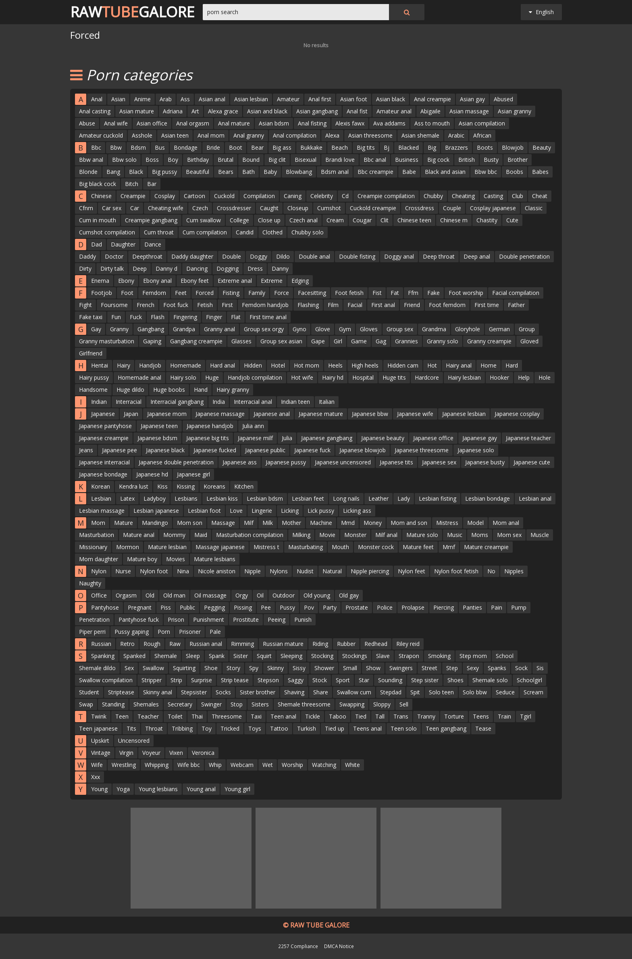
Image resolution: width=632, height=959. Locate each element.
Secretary (180, 704)
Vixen (176, 752)
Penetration (94, 619)
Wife (97, 765)
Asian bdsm (274, 123)
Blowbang (299, 172)
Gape (318, 341)
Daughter (123, 244)
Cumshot (329, 208)
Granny (119, 329)
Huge (212, 377)
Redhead (375, 644)
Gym (345, 329)
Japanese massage (220, 414)
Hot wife (302, 377)
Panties (472, 607)
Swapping (351, 704)
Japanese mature (321, 414)
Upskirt (100, 740)
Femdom (154, 293)
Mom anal (506, 523)
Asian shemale (420, 135)
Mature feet (418, 547)
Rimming (242, 644)
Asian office (152, 123)
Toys (254, 728)
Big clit (277, 159)
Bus (160, 147)
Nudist (305, 571)
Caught (269, 208)
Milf (249, 523)
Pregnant (140, 607)
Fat (395, 293)
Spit (415, 692)
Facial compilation (515, 293)
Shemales (146, 704)
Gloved (529, 341)
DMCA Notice (339, 946)
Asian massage (469, 111)
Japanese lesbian (464, 414)
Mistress (447, 523)
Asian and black (267, 111)
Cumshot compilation (107, 232)
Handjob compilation (255, 377)
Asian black (390, 99)
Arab (166, 99)
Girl (338, 341)
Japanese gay (479, 438)
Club (517, 196)
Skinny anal (157, 692)
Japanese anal (272, 414)
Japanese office (433, 438)
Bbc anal (375, 159)
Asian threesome (370, 135)
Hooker (499, 377)
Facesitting (312, 293)
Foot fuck (175, 305)
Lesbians (186, 498)
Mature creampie (486, 547)
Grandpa (184, 329)
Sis (540, 668)
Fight (85, 305)
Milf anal (386, 535)
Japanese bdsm (157, 438)
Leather (378, 498)
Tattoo (279, 728)
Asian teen (175, 135)
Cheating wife (165, 208)
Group (527, 329)
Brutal (225, 159)
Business (406, 159)
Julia (287, 438)
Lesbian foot (204, 510)
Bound (251, 159)
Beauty (541, 147)
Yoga (123, 789)
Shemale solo (490, 680)
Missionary (93, 547)
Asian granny (514, 111)
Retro (127, 644)
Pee (266, 607)
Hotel (278, 365)
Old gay (349, 595)
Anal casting (94, 111)
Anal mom (211, 135)
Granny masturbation (106, 341)
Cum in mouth (97, 220)
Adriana (173, 111)
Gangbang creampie (196, 341)
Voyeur (151, 752)
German (499, 329)
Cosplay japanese (493, 208)
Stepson (268, 680)
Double (231, 256)
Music (454, 535)
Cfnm (86, 208)
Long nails (346, 498)
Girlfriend (90, 353)
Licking (290, 510)
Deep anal (477, 256)
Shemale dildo (97, 668)
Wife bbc (188, 765)
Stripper (151, 680)
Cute (512, 220)
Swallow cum (354, 692)
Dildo (283, 256)
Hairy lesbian (464, 377)
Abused (503, 99)
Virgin (126, 752)
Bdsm (138, 147)
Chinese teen (414, 220)
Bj (386, 147)
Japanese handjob (210, 426)
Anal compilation (294, 135)
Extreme (272, 280)
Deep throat (439, 256)
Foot (127, 293)
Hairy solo (183, 377)
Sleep (193, 656)
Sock (521, 668)
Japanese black (165, 450)
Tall (380, 716)
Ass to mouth (432, 123)
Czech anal (303, 220)
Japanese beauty (382, 438)
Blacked (408, 147)
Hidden (253, 365)
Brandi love (340, 159)
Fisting (230, 293)
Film (333, 305)
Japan (131, 414)
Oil (260, 595)
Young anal (201, 789)
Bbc (96, 147)
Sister (240, 656)
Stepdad (390, 692)
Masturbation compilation (249, 535)
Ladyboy (154, 498)
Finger (214, 317)
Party (330, 607)
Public (187, 607)
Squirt (264, 656)
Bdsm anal (335, 172)
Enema (100, 280)
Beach (339, 147)
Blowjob (513, 147)
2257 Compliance (298, 946)
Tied (360, 716)
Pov (309, 607)
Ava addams (389, 123)
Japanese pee (119, 450)
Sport (343, 680)
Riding (320, 644)
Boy (173, 159)
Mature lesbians (214, 559)
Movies (175, 559)
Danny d (166, 268)
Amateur (288, 99)
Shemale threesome (304, 704)
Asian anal (212, 99)
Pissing (243, 607)
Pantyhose (105, 607)
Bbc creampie (375, 172)
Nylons (279, 571)
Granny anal (219, 329)
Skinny (275, 668)
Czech (200, 208)
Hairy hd (332, 377)
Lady (403, 498)
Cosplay (164, 196)
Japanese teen (159, 426)
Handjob (150, 365)
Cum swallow (203, 220)
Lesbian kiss (222, 498)
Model (475, 523)
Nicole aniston (216, 571)
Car (134, 208)
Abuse (87, 123)
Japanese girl (193, 474)
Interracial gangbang (177, 401)
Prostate (356, 607)
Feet (181, 293)
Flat (236, 317)
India (218, 401)
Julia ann (253, 426)
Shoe (211, 668)
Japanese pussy (286, 462)
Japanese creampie (104, 438)
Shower (324, 668)
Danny (280, 268)
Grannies (406, 341)
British (466, 159)
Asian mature (136, 111)
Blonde (88, 172)
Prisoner (190, 631)
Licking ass (357, 510)
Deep (140, 268)
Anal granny (248, 135)
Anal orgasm (192, 123)
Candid (245, 232)
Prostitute (246, 619)
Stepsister (194, 692)
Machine (321, 523)
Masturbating (305, 547)
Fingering (185, 317)
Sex (129, 668)
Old (150, 595)
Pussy (287, 607)
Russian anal (205, 644)
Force (281, 293)
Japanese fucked (214, 450)
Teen (122, 716)
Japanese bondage (103, 474)
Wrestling (124, 765)
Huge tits (394, 377)
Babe (409, 172)
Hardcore (427, 377)
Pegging (214, 607)
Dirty (85, 268)
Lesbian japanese (156, 510)
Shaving (294, 692)
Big (432, 147)
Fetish (205, 305)
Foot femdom (447, 305)
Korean (100, 486)
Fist (377, 293)
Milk (267, 523)
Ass (185, 99)
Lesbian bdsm (265, 498)
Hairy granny (232, 389)
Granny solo (442, 341)
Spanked (134, 656)
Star (364, 680)
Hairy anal (459, 365)
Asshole (142, 135)
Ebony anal (157, 280)
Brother (517, 159)
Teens (481, 716)
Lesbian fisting (437, 498)
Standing (113, 704)
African (482, 135)
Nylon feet (411, 571)
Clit (384, 220)
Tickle (312, 716)
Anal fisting (312, 123)
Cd (345, 196)
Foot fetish (349, 293)
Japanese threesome (422, 450)
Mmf (449, 547)
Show (373, 668)
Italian (327, 401)
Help (524, 377)
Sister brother (257, 692)
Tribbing (182, 728)
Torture (454, 716)
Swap (86, 704)
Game (359, 341)
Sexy (473, 668)
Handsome (93, 389)
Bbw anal (91, 159)
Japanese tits (396, 462)
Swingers (401, 668)
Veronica (203, 752)
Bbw (116, 147)
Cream (335, 220)
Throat (154, 728)
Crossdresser (234, 208)
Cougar (362, 220)
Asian (118, 99)
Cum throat (159, 232)
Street (429, 668)
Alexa (332, 135)
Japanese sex (439, 462)
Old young (317, 595)
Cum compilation (205, 232)
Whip (215, 765)
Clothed (272, 232)
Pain (496, 607)
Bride (213, 147)
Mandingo (155, 523)
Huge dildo (130, 389)
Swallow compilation (106, 680)
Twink (98, 716)
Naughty (90, 583)
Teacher (148, 716)
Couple (452, 208)
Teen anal (283, 716)
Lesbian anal (535, 498)
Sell (403, 704)
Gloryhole (467, 329)
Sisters (260, 704)
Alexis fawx (349, 123)
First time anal (268, 317)
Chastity (486, 220)
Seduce (505, 692)
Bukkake (311, 147)
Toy (207, 728)
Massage (223, 523)
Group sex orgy (264, 329)
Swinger (211, 704)
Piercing (443, 607)
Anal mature (234, 123)
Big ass (281, 147)
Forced (204, 293)
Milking (301, 535)
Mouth (340, 547)
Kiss (162, 486)
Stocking (322, 656)
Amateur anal (394, 111)
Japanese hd (152, 474)
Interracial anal (253, 401)
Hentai (99, 365)
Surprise (201, 680)
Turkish (306, 728)
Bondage (186, 147)
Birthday (198, 159)
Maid (200, 535)
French (145, 305)
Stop (237, 704)
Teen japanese (98, 728)
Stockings (354, 656)
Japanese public (265, 450)
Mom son (189, 523)
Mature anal (138, 535)
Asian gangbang (317, 111)
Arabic (456, 135)
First (227, 305)
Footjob (101, 293)
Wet (267, 765)
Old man (174, 595)
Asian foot (353, 99)
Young (99, 789)
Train (504, 716)
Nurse (123, 571)
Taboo (337, 716)
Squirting (184, 668)
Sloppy (382, 704)
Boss (152, 159)
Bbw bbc (485, 172)
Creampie (133, 196)
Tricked (229, 728)
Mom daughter (98, 559)
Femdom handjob (265, 305)
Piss (165, 607)
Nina (183, 571)
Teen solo (404, 728)
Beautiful (197, 172)
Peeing (276, 619)
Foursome (114, 305)
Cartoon (194, 196)
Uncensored (134, 740)
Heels (335, 365)
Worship (292, 765)
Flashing (308, 305)
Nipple (252, 571)
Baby (270, 172)
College (239, 220)
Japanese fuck (312, 450)
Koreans (214, 486)
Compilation (259, 196)
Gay (96, 329)
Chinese (101, 196)
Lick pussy (321, 510)
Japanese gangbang (326, 438)
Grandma (434, 329)
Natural (332, 571)
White (352, 765)
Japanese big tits (207, 438)
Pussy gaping (131, 631)
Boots (485, 147)
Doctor (114, 256)
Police (385, 607)
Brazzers (456, 147)
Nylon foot (154, 571)
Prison (176, 619)
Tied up (334, 728)
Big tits (366, 147)
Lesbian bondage (487, 498)
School (505, 656)
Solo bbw (475, 692)
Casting (493, 196)
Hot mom (306, 365)
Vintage (100, 752)
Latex (127, 498)
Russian (101, 644)
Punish (303, 619)
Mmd (348, 523)
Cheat (539, 196)
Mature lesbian (167, 547)
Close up (269, 220)
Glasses (241, 341)
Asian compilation (482, 123)
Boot (235, 147)
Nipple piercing (370, 571)
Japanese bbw (370, 414)
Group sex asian (281, 341)
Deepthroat (147, 256)
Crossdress (419, 208)
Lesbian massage (102, 510)
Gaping (152, 341)
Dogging (227, 268)
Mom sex (509, 535)
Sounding (390, 680)
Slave (383, 656)
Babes (540, 172)
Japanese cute (532, 462)
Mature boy (142, 559)
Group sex (400, 329)
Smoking (439, 656)
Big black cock (97, 184)
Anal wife (116, 123)
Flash (157, 317)
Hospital (363, 377)
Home (488, 365)
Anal (96, 99)
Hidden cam (402, 365)
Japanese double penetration (176, 462)
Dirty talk (112, 268)
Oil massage (210, 595)
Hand (201, 389)
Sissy (299, 668)
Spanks (497, 668)
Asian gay (472, 99)
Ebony (126, 280)
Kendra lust (133, 486)
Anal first (319, 99)
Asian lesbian (251, 99)
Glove (322, 329)
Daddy (87, 256)
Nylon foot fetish (456, 571)
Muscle (539, 535)
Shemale (165, 656)
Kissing (186, 486)
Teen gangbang (446, 728)
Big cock (438, 159)
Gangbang (150, 329)
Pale (215, 631)
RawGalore (132, 12)
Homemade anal (139, 377)
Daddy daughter (192, 256)
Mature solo (422, 535)
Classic (534, 208)
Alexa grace (223, 111)
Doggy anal (399, 256)
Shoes (455, 680)
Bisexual (305, 159)
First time (486, 305)
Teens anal (367, 728)
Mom (98, 523)
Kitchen (244, 486)
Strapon (409, 656)
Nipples (514, 571)
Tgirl (525, 716)
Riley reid (408, 644)
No (491, 571)
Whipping (156, 765)
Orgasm (126, 595)
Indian (99, 401)
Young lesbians (158, 789)
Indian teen (295, 401)
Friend (412, 305)
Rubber (346, 644)
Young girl (237, 789)
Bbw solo (124, 159)
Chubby (433, 196)
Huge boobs (169, 389)
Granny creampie (489, 341)
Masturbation (96, 535)
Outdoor (283, 595)
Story (233, 668)
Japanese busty (485, 462)
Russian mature (283, 644)
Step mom (473, 656)
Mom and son (409, 523)
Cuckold (224, 196)
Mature (123, 523)
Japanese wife (415, 414)
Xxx (95, 777)
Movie (327, 535)
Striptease (121, 692)
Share (320, 692)
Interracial (128, 401)
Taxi (256, 716)
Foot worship (466, 293)
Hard (511, 365)
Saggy (296, 680)
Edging (300, 280)
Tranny (426, 716)
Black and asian (445, 172)
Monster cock (376, 547)
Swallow (153, 668)
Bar (151, 184)
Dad (96, 244)
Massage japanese (220, 547)
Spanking (102, 656)
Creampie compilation (386, 196)
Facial (354, 305)
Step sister (425, 680)
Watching (324, 765)
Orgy (241, 595)
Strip (176, 680)
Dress (255, 268)
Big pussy (164, 172)
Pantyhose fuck (138, 619)
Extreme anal (235, 280)
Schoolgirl (529, 680)
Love (236, 510)
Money (373, 523)
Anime (142, 99)
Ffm (413, 293)
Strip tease (235, 680)
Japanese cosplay (517, 414)
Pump (518, 607)
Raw (175, 644)
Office (99, 595)
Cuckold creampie (373, 208)
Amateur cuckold (101, 135)
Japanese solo (475, 450)
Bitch (131, 184)
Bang (113, 172)
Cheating (463, 196)
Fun (116, 317)
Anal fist (357, 111)
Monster (355, 535)
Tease (483, 728)
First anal (383, 305)
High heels (364, 365)
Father (516, 305)
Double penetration (524, 256)
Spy (253, 668)
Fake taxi (90, 317)
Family (256, 293)
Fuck (136, 317)
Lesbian (101, 498)
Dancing (197, 268)
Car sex (111, 208)
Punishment (208, 619)
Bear (257, 147)
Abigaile (430, 111)
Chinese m (454, 220)
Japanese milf (255, 438)
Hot (432, 365)
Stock (319, 680)
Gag (381, 341)
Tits (131, 728)
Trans (400, 716)
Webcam (242, 765)
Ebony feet (195, 280)
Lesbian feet (308, 498)
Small (350, 668)
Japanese (103, 414)
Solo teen (441, 692)
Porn (164, 631)
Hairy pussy (94, 377)
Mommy (174, 535)
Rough (151, 644)
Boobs (514, 172)
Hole (544, 377)
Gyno (299, 329)
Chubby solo (307, 232)
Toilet (175, 716)
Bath (248, 172)
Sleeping (291, 656)
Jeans (86, 450)
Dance (152, 244)
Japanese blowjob (362, 450)
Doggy (258, 256)
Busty (491, 159)
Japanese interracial (104, 462)
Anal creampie (432, 99)
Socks (223, 692)
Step (452, 668)
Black (136, 172)
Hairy (123, 365)
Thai (197, 716)
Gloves (369, 329)
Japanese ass (239, 462)
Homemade (185, 365)
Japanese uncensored (343, 462)
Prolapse (412, 607)
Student (89, 692)
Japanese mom (167, 414)
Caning (292, 196)
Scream (533, 692)
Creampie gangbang (151, 220)
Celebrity (321, 196)
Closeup (297, 208)
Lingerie (262, 510)
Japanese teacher (528, 438)
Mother (291, 523)
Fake (433, 293)
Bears (225, 172)
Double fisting (357, 256)
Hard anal (222, 365)
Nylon (98, 571)
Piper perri (92, 631)
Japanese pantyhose (105, 426)
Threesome (227, 716)
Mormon (127, 547)
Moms (479, 535)
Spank (217, 656)
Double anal (314, 256)
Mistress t (266, 547)
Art (195, 111)
